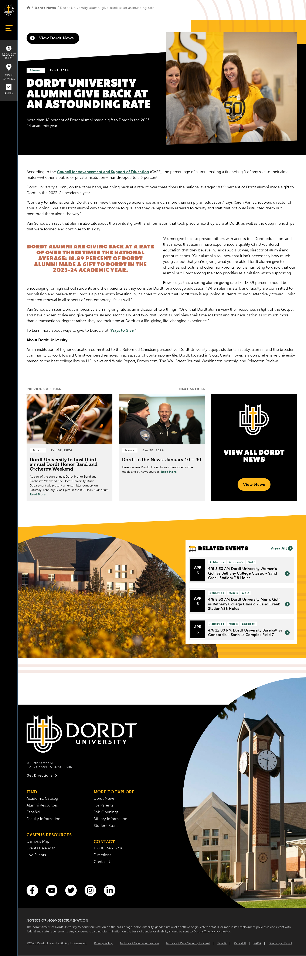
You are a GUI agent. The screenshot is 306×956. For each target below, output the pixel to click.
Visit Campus (9, 72)
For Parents (103, 805)
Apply (8, 89)
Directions (102, 855)
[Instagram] (90, 890)
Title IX (222, 943)
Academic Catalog (42, 798)
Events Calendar (41, 848)
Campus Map (38, 841)
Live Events (36, 855)
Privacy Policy (103, 943)
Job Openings (106, 812)
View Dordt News (52, 38)
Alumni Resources (42, 805)
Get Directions (42, 775)
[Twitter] (71, 890)
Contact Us (103, 861)
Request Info (9, 53)
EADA (257, 943)
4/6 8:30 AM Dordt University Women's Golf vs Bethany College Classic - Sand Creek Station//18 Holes (249, 573)
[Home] (28, 8)
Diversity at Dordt (280, 943)
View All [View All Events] (282, 548)
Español (33, 812)
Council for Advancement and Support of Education (103, 171)
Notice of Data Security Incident (188, 943)
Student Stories (107, 825)
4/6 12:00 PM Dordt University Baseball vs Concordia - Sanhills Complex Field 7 (249, 632)
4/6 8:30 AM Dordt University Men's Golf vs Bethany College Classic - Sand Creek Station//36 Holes (249, 604)
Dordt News (45, 8)
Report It (240, 943)
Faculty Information (43, 818)
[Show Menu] (9, 28)
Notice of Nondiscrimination (139, 943)
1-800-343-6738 (108, 848)
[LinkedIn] (109, 890)
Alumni (36, 70)
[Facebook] (32, 890)
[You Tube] (51, 890)
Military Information (110, 818)
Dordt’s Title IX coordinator (212, 931)
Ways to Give (122, 330)
